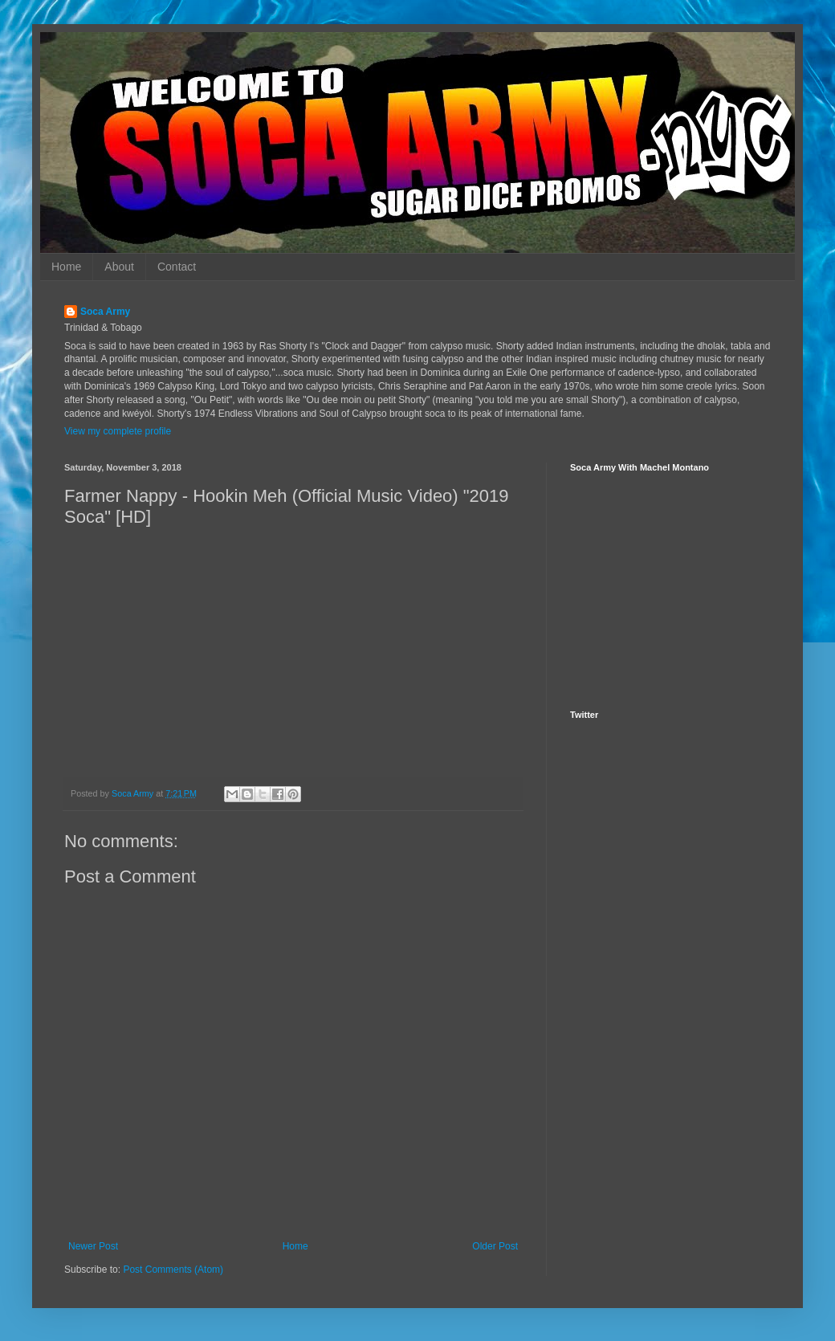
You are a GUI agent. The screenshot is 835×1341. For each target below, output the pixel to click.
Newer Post (93, 1246)
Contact (176, 266)
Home (66, 266)
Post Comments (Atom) (173, 1269)
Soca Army (105, 311)
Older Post (495, 1246)
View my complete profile (117, 431)
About (119, 266)
